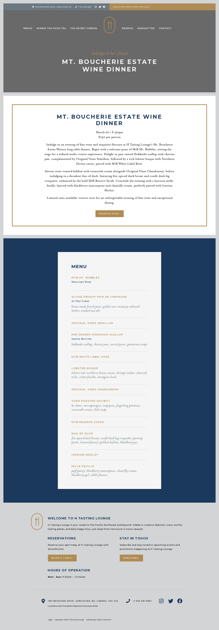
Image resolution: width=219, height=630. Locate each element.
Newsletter (146, 28)
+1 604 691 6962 (85, 7)
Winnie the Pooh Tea (51, 28)
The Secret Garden (83, 28)
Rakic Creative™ (105, 620)
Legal (50, 620)
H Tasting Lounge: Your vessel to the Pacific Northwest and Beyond (109, 25)
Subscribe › (131, 558)
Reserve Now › (110, 213)
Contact (165, 28)
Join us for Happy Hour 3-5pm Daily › (132, 7)
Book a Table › (62, 558)
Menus (27, 28)
